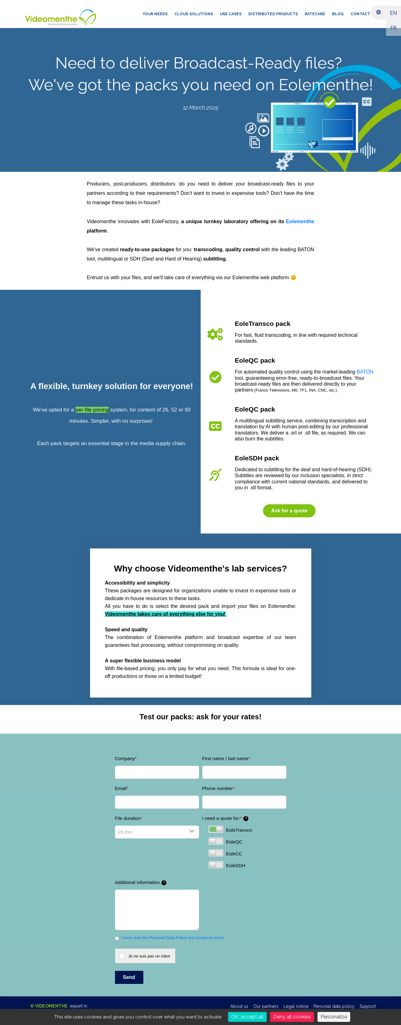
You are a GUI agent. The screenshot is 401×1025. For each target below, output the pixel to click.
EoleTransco (230, 829)
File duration (128, 818)
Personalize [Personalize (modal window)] (334, 1017)
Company (126, 758)
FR (393, 27)
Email (121, 788)
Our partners (266, 1006)
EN (393, 12)
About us (239, 1006)
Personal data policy (334, 1006)
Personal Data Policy (168, 937)
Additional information (140, 882)
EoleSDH (227, 864)
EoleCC (225, 853)
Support (368, 1006)
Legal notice (296, 1006)
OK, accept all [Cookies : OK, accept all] (247, 1017)
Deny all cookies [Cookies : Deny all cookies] (292, 1017)
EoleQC (225, 841)
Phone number (218, 788)
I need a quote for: (225, 818)
